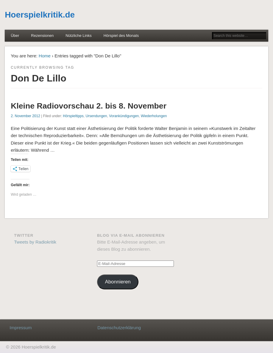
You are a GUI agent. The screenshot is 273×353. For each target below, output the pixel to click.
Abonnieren (117, 282)
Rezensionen (42, 35)
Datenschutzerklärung (119, 327)
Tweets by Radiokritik (35, 241)
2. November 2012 (25, 116)
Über (15, 35)
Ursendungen (96, 116)
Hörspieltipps (73, 116)
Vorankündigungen (124, 116)
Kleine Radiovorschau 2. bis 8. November (88, 105)
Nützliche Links (78, 35)
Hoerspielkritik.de (40, 14)
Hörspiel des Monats (121, 35)
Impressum (21, 327)
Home (45, 55)
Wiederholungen (154, 116)
